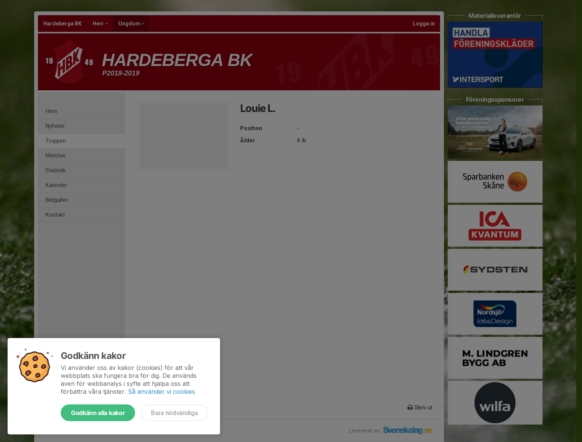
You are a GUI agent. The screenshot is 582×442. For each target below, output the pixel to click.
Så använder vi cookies (161, 391)
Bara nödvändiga (174, 413)
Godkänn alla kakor (98, 413)
